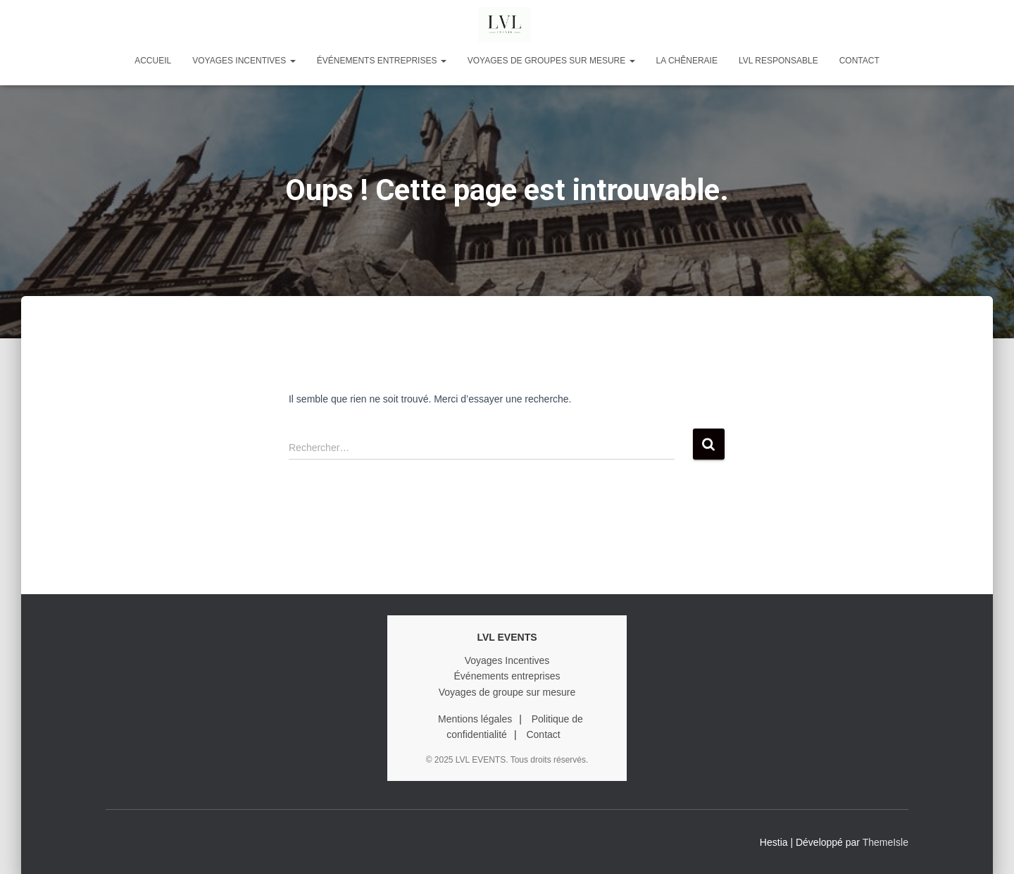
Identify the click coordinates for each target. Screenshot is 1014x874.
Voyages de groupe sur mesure (507, 692)
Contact (859, 61)
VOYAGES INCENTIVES (243, 61)
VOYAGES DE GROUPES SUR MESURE (551, 61)
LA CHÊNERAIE (687, 61)
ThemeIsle (885, 842)
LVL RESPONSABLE (778, 61)
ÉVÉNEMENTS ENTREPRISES (381, 61)
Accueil (152, 61)
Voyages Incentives (507, 660)
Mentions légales (475, 719)
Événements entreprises (507, 676)
